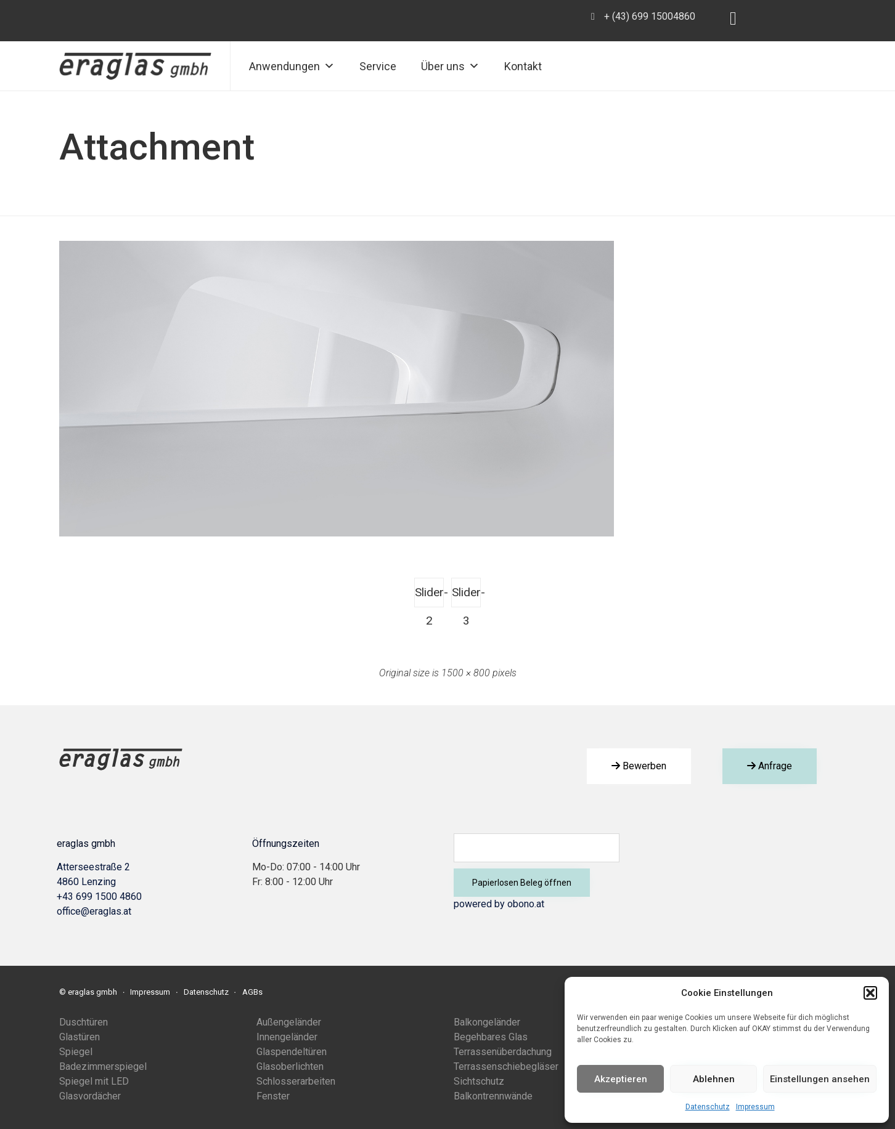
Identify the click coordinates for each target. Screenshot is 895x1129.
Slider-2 (429, 596)
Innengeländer (286, 1037)
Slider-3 (466, 596)
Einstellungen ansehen (820, 1079)
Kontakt (523, 66)
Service (377, 66)
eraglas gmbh (92, 992)
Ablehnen (714, 1079)
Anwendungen (292, 66)
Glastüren (79, 1037)
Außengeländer (288, 1022)
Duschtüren (83, 1022)
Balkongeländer (487, 1022)
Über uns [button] (450, 66)
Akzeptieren (620, 1079)
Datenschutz (707, 1107)
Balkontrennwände (493, 1096)
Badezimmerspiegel (103, 1066)
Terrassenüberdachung (503, 1052)
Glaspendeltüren (291, 1052)
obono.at (525, 904)
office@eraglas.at (94, 911)
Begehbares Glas (491, 1037)
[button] (870, 993)
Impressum (755, 1107)
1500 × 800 (465, 673)
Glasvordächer (90, 1096)
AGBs (252, 992)
